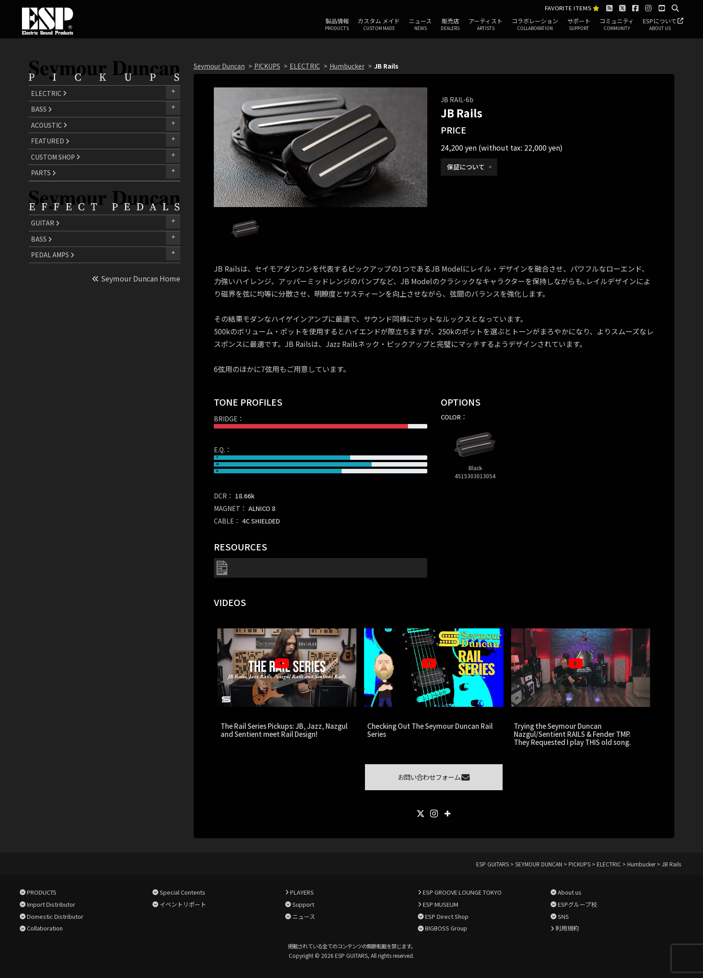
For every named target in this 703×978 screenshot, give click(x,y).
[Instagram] (434, 813)
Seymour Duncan (219, 65)
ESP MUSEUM (440, 904)
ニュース (420, 25)
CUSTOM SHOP (55, 156)
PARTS (43, 172)
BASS (41, 108)
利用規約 (567, 928)
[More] (447, 813)
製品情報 (337, 25)
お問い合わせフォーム (434, 777)
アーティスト (486, 25)
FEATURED (50, 140)
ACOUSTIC (49, 125)
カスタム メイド (379, 25)
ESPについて (660, 25)
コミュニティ (616, 25)
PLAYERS (302, 892)
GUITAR (45, 222)
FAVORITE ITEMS (572, 8)
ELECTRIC (49, 93)
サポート (578, 25)
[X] (420, 813)
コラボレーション (535, 25)
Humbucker (347, 65)
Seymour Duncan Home (136, 278)
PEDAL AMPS (52, 254)
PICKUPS (267, 65)
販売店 (450, 25)
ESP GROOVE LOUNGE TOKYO (462, 892)
